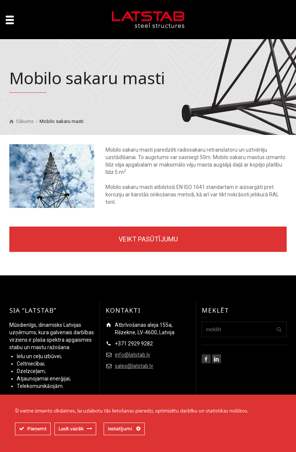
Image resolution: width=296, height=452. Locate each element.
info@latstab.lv (132, 355)
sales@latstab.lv (134, 366)
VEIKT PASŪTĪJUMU (148, 239)
